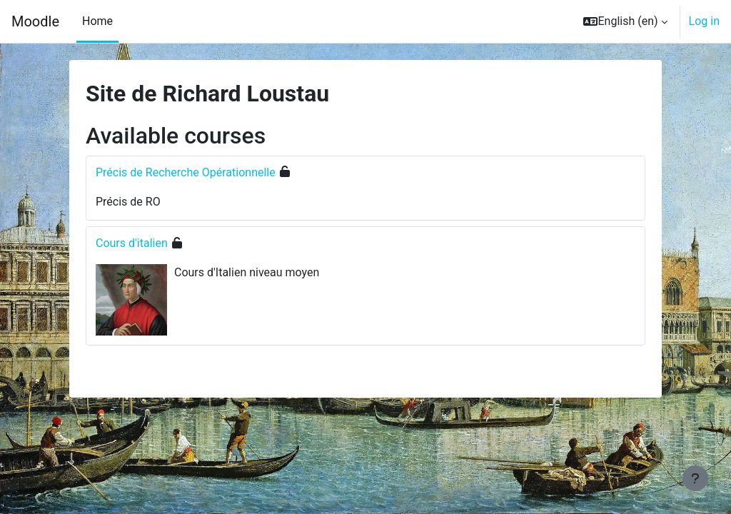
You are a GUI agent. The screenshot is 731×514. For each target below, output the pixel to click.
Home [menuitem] (97, 21)
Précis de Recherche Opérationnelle (186, 172)
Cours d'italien (132, 243)
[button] (625, 21)
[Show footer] (695, 478)
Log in (704, 21)
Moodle (35, 21)
